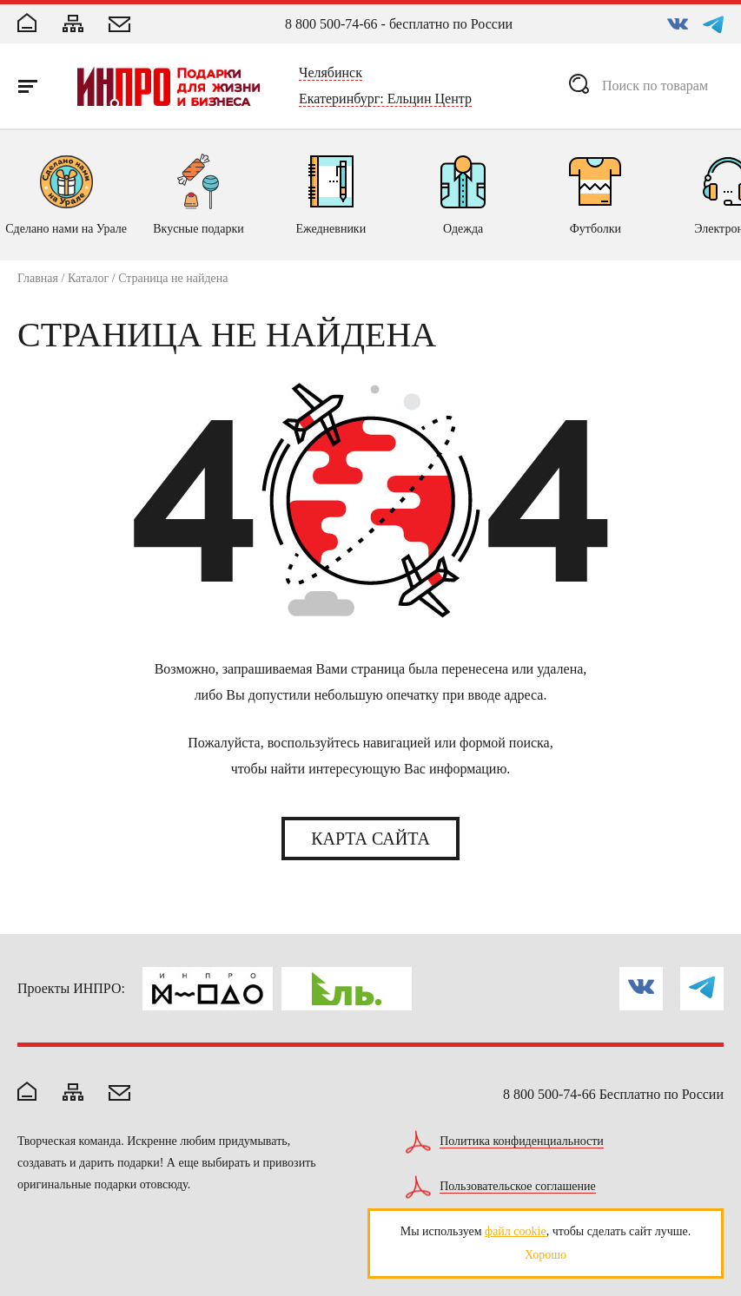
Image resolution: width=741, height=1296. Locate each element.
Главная (37, 278)
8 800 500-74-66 (331, 23)
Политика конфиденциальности (522, 1141)
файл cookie (515, 1231)
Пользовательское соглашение (518, 1187)
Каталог (88, 278)
